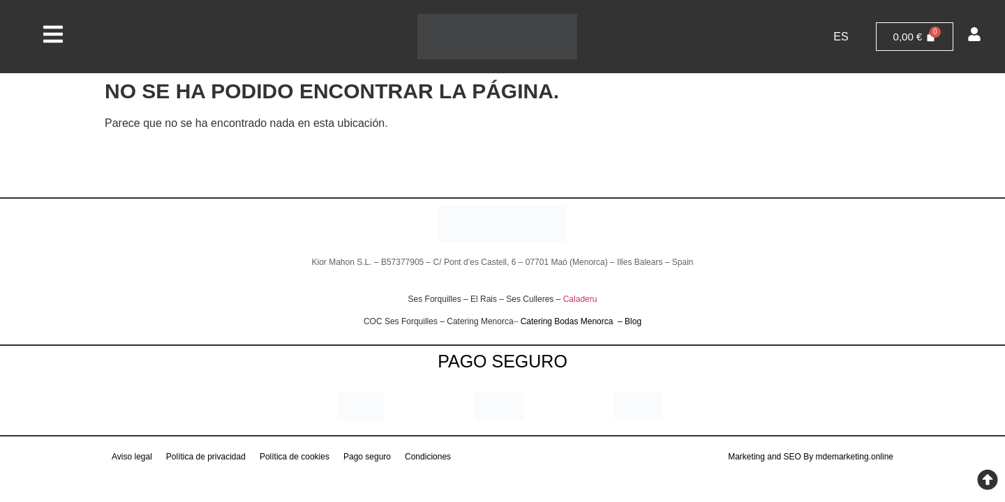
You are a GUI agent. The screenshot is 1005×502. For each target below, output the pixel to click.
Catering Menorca (480, 321)
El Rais (483, 299)
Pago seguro (367, 457)
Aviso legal (132, 457)
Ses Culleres (529, 299)
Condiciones (428, 457)
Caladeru (580, 299)
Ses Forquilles (434, 299)
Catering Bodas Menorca (568, 321)
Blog (633, 321)
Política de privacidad (206, 457)
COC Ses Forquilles (401, 321)
